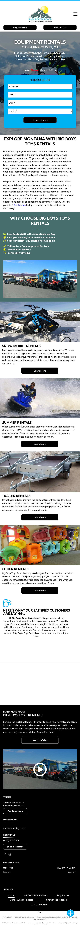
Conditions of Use (43, 917)
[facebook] (5, 854)
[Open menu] (75, 14)
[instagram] (10, 854)
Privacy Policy (7, 917)
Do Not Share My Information (25, 917)
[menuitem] (11, 895)
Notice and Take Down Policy (60, 917)
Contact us (20, 205)
